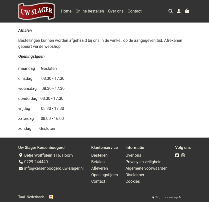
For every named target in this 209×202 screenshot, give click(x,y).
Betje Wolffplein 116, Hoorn (45, 155)
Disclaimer (135, 174)
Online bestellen (90, 11)
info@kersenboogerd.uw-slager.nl (51, 168)
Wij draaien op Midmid (171, 197)
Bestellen (99, 155)
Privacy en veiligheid (144, 161)
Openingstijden (104, 174)
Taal (21, 197)
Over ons (116, 11)
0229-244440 (33, 161)
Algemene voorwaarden (147, 168)
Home (66, 11)
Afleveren (99, 168)
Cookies (133, 181)
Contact (135, 11)
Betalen (98, 161)
